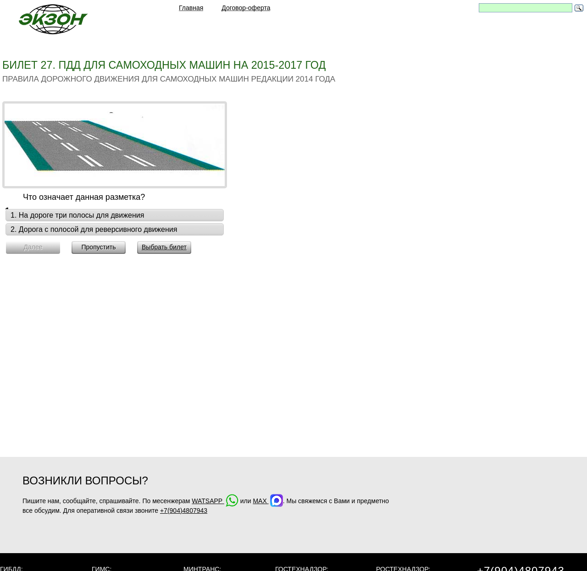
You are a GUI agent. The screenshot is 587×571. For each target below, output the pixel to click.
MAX (267, 501)
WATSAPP (215, 501)
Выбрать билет (164, 247)
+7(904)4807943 (183, 510)
